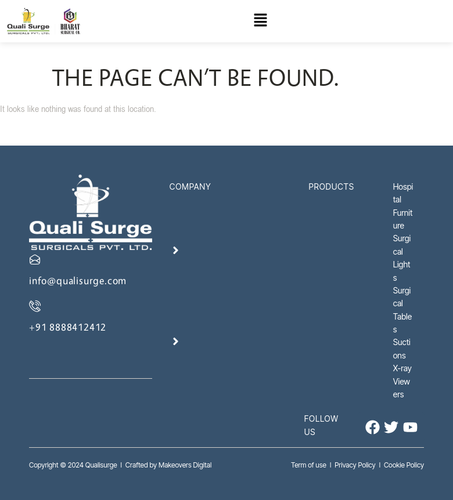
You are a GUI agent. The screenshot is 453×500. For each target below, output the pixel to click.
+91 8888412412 (67, 327)
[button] (260, 21)
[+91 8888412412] (35, 305)
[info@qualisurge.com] (35, 259)
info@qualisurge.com (78, 280)
